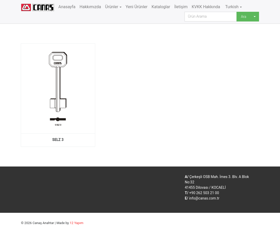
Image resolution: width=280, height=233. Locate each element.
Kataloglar (161, 6)
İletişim (181, 6)
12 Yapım (76, 223)
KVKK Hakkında (206, 6)
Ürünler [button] (111, 6)
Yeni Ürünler (137, 6)
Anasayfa (67, 6)
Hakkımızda (90, 6)
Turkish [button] (231, 6)
